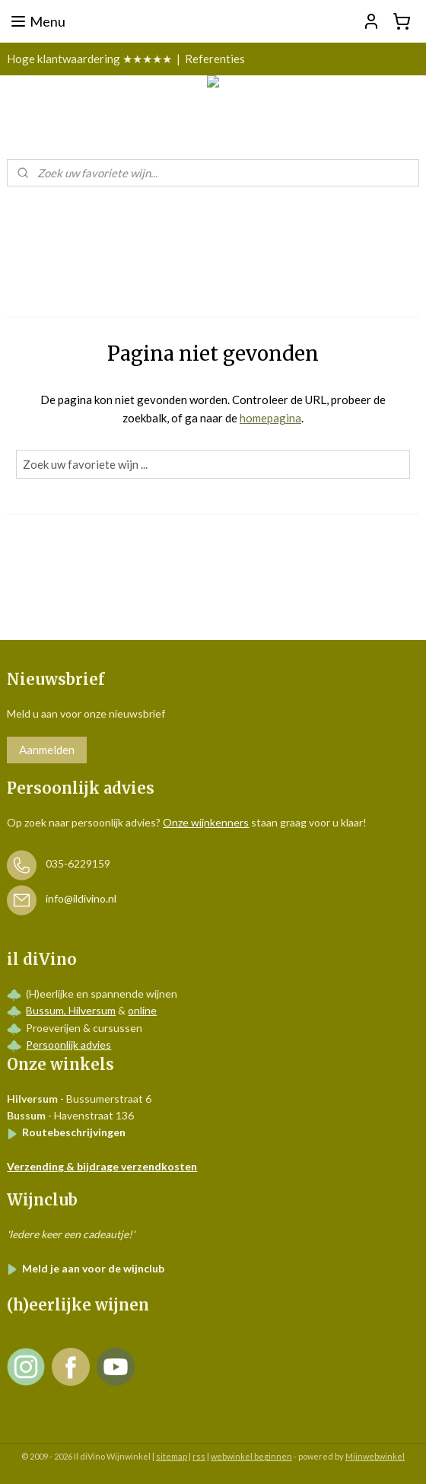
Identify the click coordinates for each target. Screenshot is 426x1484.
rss (198, 1456)
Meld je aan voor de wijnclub (85, 1268)
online (142, 1010)
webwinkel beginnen (251, 1456)
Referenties (215, 58)
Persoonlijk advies (68, 1044)
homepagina (270, 418)
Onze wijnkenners (206, 822)
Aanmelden (47, 749)
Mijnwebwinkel (375, 1456)
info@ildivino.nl (81, 899)
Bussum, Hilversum (71, 1010)
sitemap (171, 1456)
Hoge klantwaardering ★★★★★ (89, 58)
